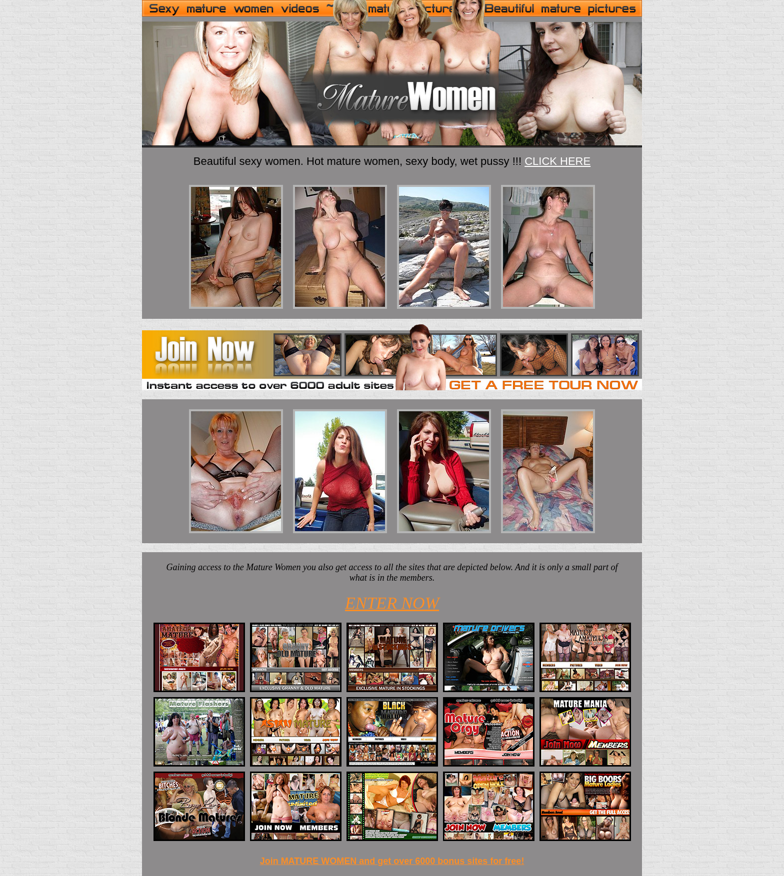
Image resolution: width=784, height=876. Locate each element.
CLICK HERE (557, 161)
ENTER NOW (392, 603)
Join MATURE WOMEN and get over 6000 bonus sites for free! (392, 861)
